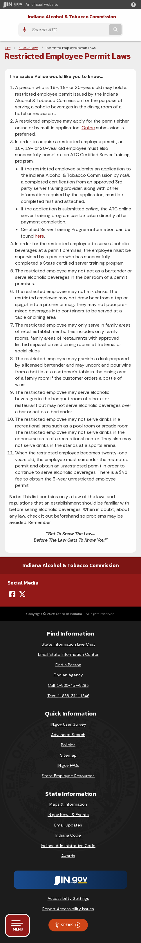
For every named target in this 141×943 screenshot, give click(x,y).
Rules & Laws (28, 48)
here (39, 236)
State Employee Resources (68, 775)
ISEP (7, 48)
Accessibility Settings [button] (68, 898)
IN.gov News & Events (68, 814)
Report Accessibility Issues (68, 908)
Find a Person (68, 664)
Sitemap (68, 755)
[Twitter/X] (22, 594)
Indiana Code (68, 835)
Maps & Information (68, 804)
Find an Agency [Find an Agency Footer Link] (68, 675)
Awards (68, 855)
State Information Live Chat (68, 644)
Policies (68, 744)
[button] (134, 4)
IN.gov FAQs (68, 765)
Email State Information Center (68, 654)
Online (88, 128)
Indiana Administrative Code (68, 845)
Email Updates (68, 825)
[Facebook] (12, 594)
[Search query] (68, 29)
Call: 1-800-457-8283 (68, 685)
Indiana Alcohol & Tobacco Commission (72, 16)
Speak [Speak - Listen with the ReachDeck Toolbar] (67, 925)
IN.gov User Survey (68, 724)
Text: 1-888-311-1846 (68, 695)
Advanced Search (68, 734)
